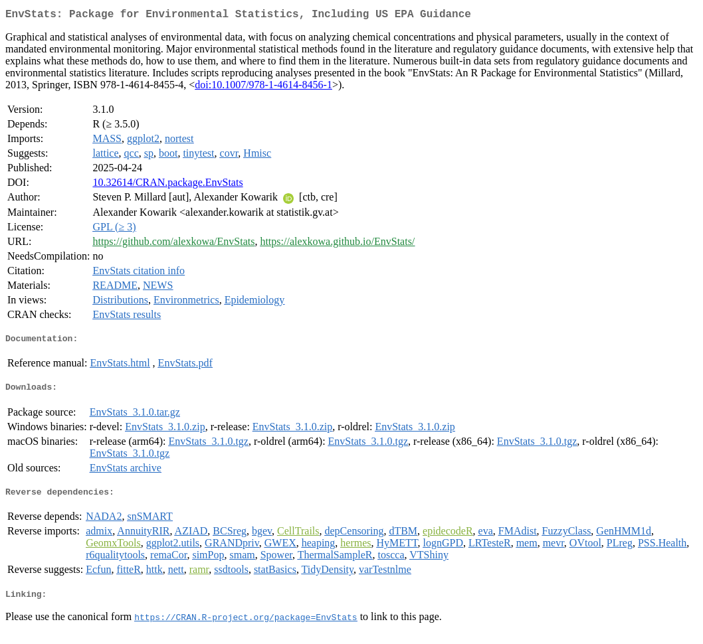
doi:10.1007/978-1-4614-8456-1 (263, 87)
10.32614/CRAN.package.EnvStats (167, 185)
